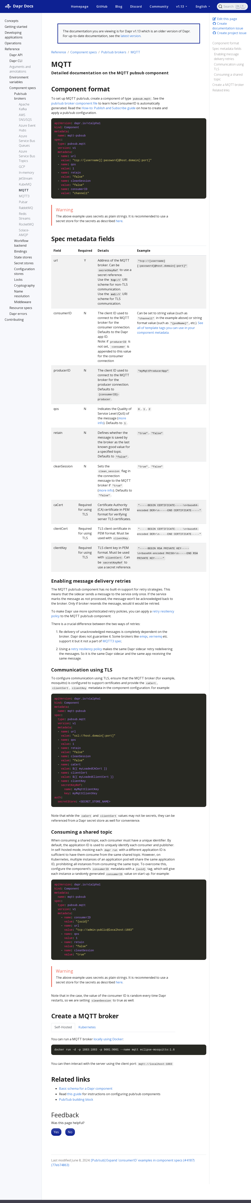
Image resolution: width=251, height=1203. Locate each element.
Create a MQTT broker (228, 85)
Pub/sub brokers (113, 52)
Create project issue (229, 33)
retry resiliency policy (86, 649)
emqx (143, 636)
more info (106, 490)
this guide (74, 1094)
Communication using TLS (229, 66)
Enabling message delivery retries (226, 56)
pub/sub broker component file (74, 103)
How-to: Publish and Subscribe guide (109, 108)
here (119, 221)
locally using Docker (108, 1039)
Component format (225, 43)
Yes (56, 1132)
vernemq (155, 636)
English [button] (202, 6)
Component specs (83, 52)
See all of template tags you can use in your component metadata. (170, 328)
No (70, 1132)
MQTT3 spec (112, 641)
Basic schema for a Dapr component (85, 1088)
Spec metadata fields (226, 48)
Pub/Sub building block (76, 1099)
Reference (58, 52)
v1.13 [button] (180, 6)
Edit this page (224, 19)
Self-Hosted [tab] (63, 1027)
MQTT (135, 52)
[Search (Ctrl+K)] (232, 6)
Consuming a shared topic (228, 76)
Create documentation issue (227, 25)
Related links (221, 90)
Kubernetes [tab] (87, 1027)
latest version (131, 36)
